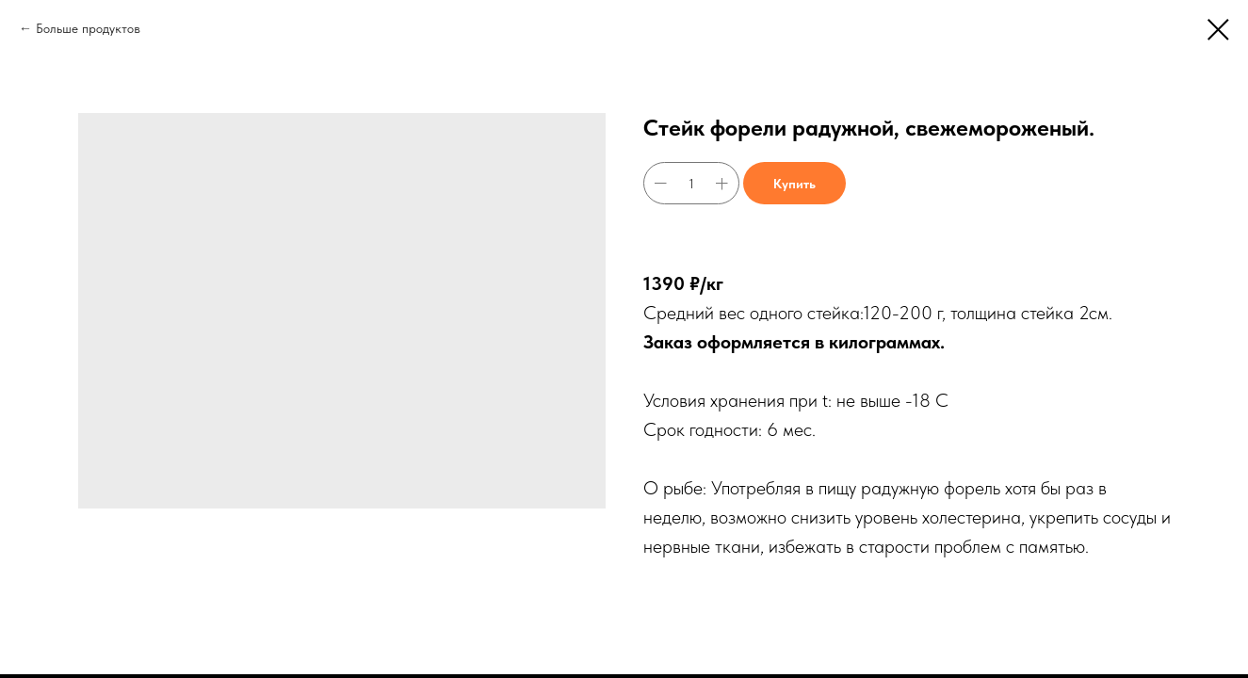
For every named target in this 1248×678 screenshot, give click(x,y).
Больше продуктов (88, 28)
